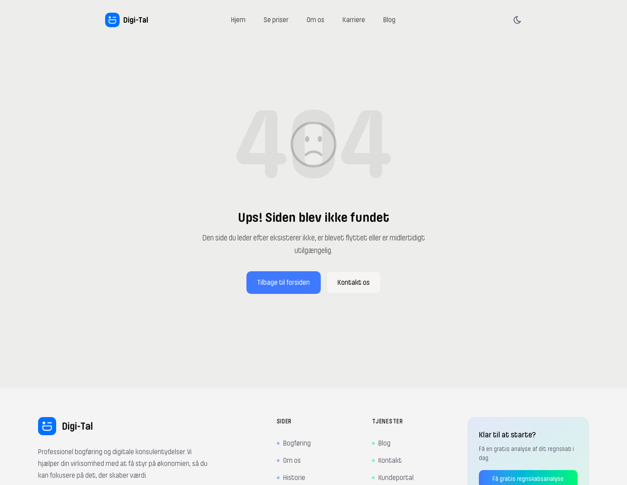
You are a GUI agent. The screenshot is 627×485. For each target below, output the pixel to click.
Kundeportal (393, 478)
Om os (289, 460)
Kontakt (387, 460)
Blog (381, 443)
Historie (291, 478)
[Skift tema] (517, 20)
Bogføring (294, 443)
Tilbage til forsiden (283, 283)
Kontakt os (354, 283)
